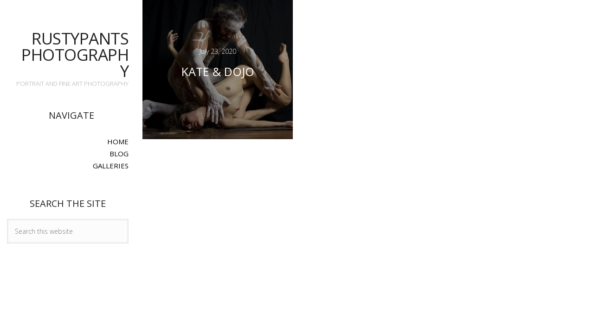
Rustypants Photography (75, 54)
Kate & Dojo (217, 71)
